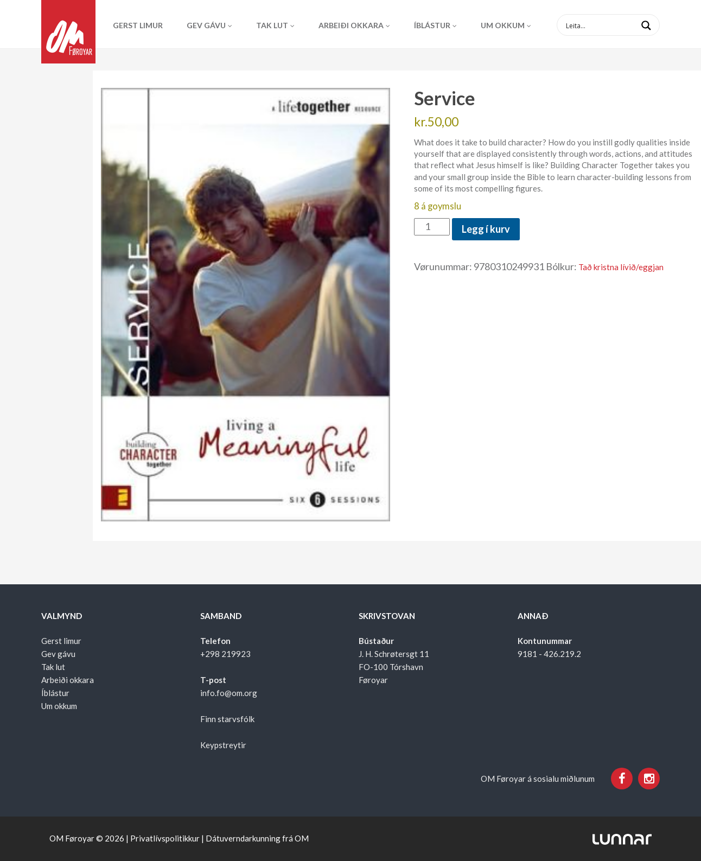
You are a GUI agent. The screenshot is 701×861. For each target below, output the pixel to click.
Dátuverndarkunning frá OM (257, 838)
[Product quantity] (431, 226)
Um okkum (503, 25)
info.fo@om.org (228, 693)
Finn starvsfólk (227, 719)
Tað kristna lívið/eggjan (621, 267)
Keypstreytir (223, 745)
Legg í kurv (486, 229)
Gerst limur (138, 25)
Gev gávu (206, 25)
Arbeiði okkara (351, 25)
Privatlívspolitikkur (165, 838)
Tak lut (272, 25)
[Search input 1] (617, 25)
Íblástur (432, 25)
